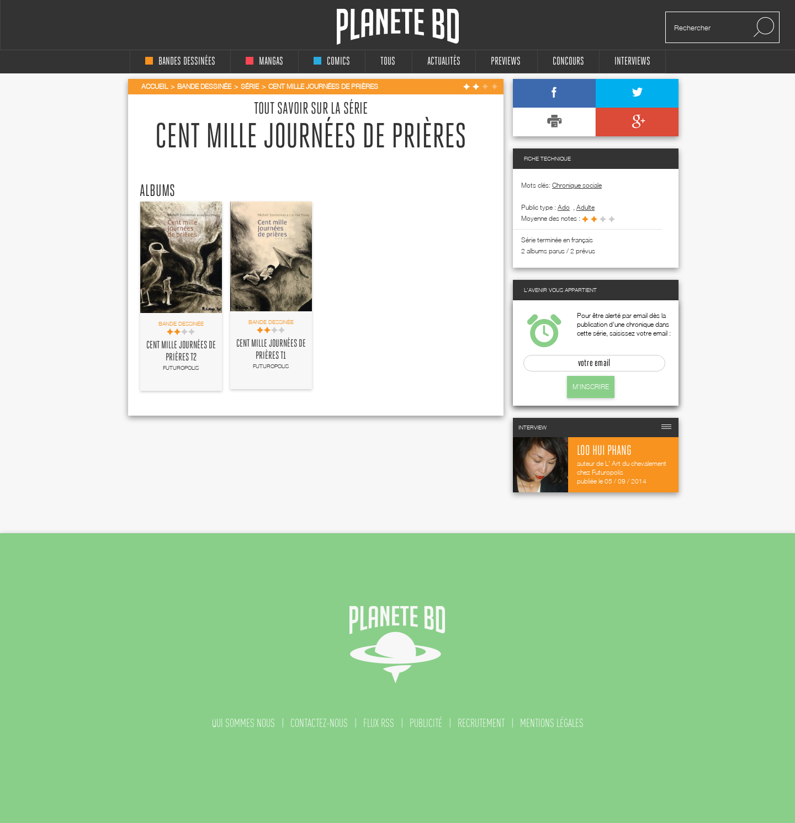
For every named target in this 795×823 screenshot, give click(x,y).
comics (332, 61)
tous (387, 61)
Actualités (443, 61)
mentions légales (552, 723)
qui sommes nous (243, 723)
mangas (264, 61)
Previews (506, 61)
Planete (398, 27)
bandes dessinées (180, 61)
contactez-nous (319, 723)
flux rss (378, 723)
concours (568, 61)
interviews (632, 61)
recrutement (481, 723)
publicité (426, 723)
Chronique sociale (577, 185)
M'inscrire (591, 387)
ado (564, 207)
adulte (585, 207)
